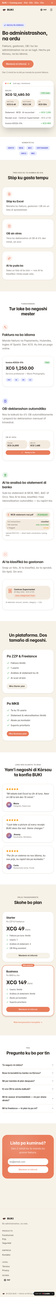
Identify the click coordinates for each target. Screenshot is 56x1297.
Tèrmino (6, 1266)
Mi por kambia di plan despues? (28, 1081)
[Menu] (51, 9)
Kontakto (6, 1255)
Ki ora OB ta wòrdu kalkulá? (28, 1089)
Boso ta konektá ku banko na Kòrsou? (28, 1073)
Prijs (4, 1239)
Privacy (5, 1270)
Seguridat (6, 1243)
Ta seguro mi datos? (28, 1065)
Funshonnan (8, 1235)
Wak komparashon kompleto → (28, 1022)
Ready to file (28, 452)
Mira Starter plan (17, 686)
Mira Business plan (18, 733)
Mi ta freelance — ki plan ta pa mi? (28, 1108)
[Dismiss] (52, 1293)
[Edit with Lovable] (42, 1293)
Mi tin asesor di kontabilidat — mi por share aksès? (28, 1099)
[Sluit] (52, 2)
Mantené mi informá (18, 64)
